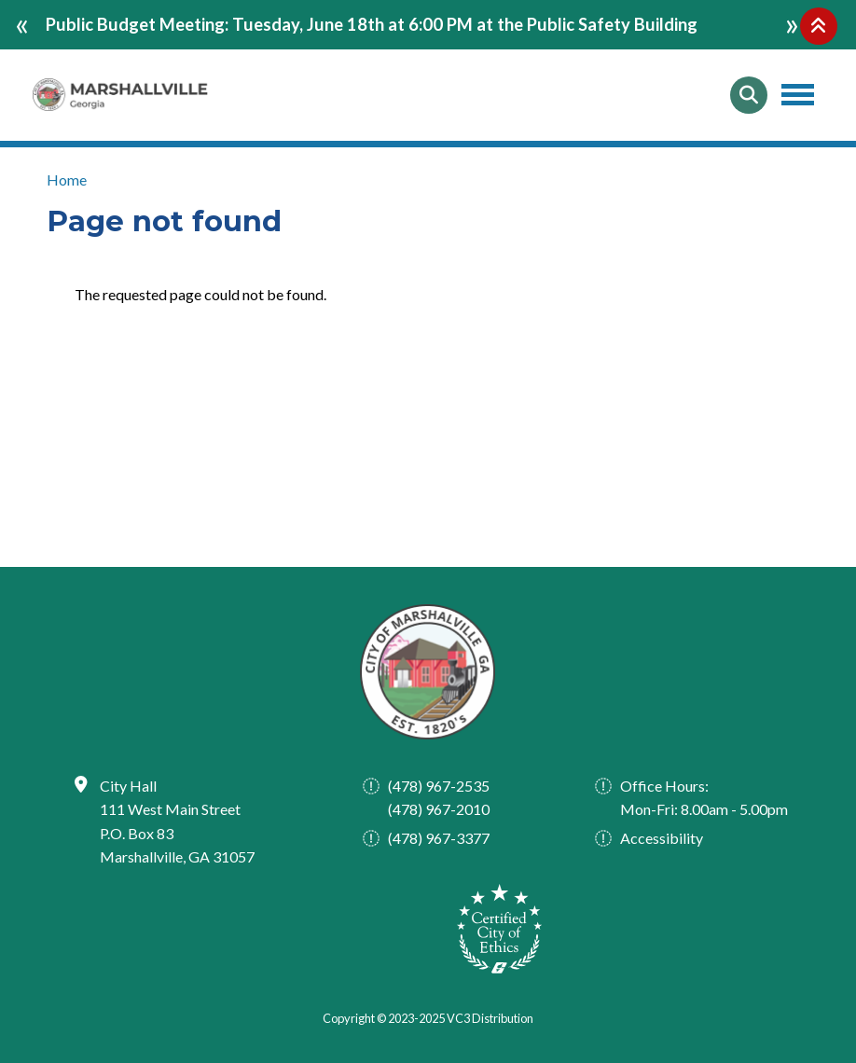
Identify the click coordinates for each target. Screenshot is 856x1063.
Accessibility (661, 838)
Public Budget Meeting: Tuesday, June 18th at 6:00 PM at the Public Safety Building (371, 24)
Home (67, 179)
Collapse (818, 26)
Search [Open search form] (748, 95)
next (792, 22)
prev (22, 22)
